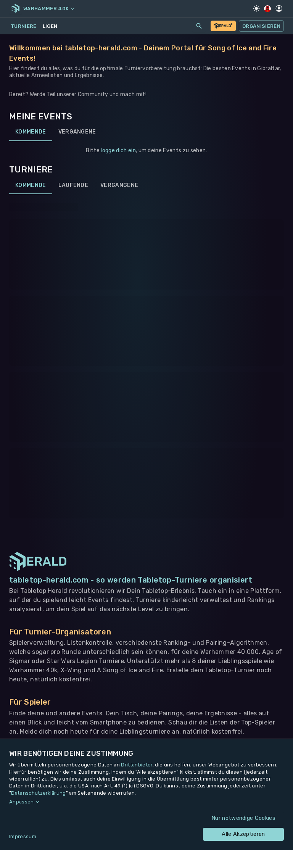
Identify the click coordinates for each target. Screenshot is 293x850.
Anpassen (21, 802)
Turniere (24, 26)
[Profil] (279, 8)
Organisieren (261, 26)
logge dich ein (118, 150)
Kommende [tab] (30, 132)
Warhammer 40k (48, 8)
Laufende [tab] (73, 185)
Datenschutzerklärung (38, 793)
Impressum (22, 836)
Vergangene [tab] (77, 132)
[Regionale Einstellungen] (267, 8)
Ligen (50, 26)
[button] (146, 802)
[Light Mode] (256, 8)
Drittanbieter (136, 765)
